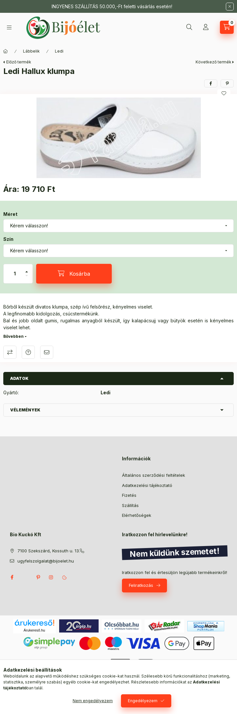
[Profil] (205, 27)
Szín (8, 239)
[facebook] (210, 83)
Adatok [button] (19, 378)
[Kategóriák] (9, 27)
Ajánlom (46, 352)
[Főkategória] (5, 51)
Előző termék (18, 61)
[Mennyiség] (14, 273)
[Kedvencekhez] (223, 93)
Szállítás (130, 505)
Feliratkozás (141, 585)
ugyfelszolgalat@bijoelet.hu (45, 561)
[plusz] (26, 269)
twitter (25, 577)
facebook (11, 577)
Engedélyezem (142, 700)
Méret (10, 214)
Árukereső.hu (34, 630)
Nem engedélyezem (93, 700)
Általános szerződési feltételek (153, 475)
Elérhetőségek (136, 515)
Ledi (59, 51)
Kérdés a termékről (28, 352)
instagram (51, 577)
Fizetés (129, 495)
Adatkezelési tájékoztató (147, 485)
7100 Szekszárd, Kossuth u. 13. (48, 550)
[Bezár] (230, 7)
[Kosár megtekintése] (227, 27)
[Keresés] (189, 27)
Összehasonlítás (9, 352)
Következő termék (213, 61)
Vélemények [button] (25, 409)
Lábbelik (31, 51)
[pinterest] (227, 83)
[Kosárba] (74, 274)
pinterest (38, 577)
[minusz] (26, 278)
